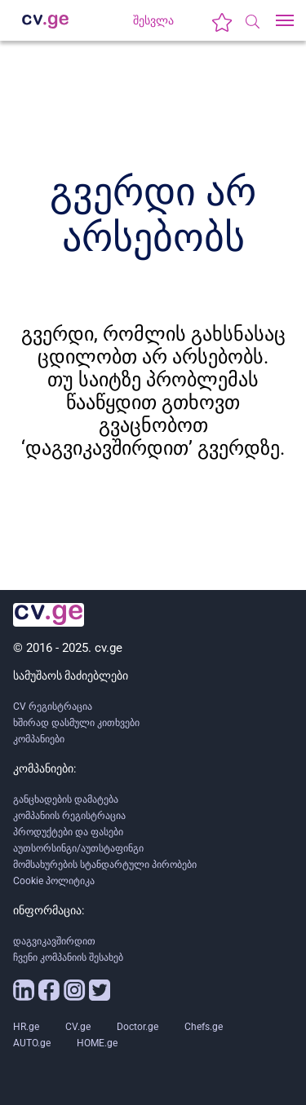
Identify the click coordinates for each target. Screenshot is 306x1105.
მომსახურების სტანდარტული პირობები (105, 864)
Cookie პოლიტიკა (54, 881)
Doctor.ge (137, 1026)
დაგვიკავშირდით (54, 941)
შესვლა (153, 20)
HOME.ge (97, 1043)
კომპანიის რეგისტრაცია (69, 815)
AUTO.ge (32, 1043)
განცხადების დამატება (65, 799)
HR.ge (26, 1026)
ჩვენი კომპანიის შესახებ (68, 957)
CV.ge (78, 1026)
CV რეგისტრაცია (52, 706)
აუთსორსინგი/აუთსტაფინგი (78, 848)
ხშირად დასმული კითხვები (76, 723)
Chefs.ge (203, 1026)
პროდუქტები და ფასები (68, 832)
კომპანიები (38, 739)
